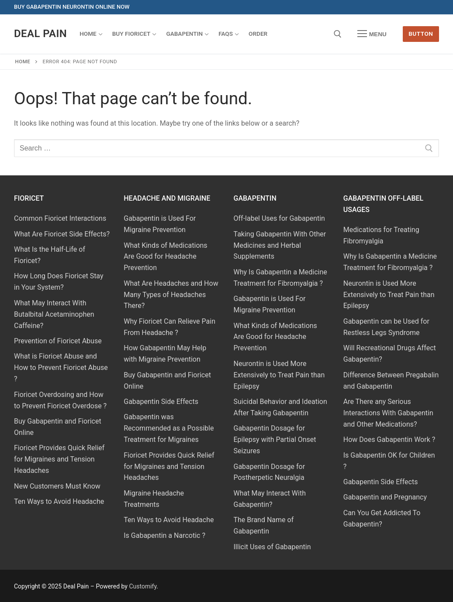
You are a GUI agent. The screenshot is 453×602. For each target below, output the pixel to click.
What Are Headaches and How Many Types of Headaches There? (171, 294)
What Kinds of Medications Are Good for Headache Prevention (165, 256)
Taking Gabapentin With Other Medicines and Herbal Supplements (280, 245)
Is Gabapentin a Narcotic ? (164, 535)
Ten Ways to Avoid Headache (59, 501)
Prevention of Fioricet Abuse (58, 341)
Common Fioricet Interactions (60, 218)
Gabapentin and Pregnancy (385, 497)
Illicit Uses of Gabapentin (272, 547)
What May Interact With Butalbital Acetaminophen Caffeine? (54, 314)
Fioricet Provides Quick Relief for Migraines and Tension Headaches (59, 459)
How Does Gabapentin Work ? (389, 439)
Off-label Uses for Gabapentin (279, 218)
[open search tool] (338, 34)
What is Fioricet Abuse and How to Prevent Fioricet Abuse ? (61, 367)
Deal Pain (40, 33)
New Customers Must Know (57, 486)
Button (420, 33)
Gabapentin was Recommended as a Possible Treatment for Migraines (169, 428)
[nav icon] (372, 34)
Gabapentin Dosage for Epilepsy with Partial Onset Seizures (275, 439)
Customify (142, 586)
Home (23, 61)
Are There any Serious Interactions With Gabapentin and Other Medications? (388, 412)
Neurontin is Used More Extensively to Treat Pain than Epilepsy (279, 374)
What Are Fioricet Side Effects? (62, 234)
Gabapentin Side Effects (161, 401)
